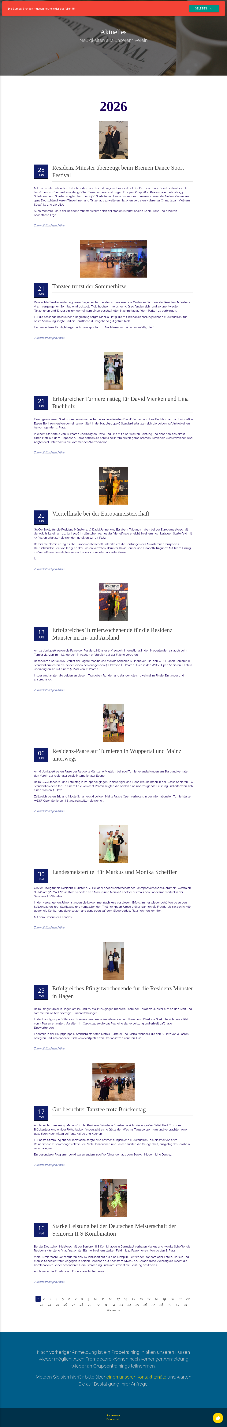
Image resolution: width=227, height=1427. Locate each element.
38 (161, 1304)
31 (105, 1304)
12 (110, 1299)
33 (121, 1304)
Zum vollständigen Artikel (49, 225)
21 (180, 1299)
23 (41, 1304)
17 (149, 1299)
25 (57, 1304)
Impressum (113, 1415)
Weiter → (113, 1310)
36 (145, 1304)
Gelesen (204, 8)
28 (81, 1304)
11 (103, 1299)
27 (73, 1304)
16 (141, 1299)
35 (137, 1304)
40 (177, 1304)
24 (49, 1304)
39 (169, 1304)
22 (188, 1299)
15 (133, 1299)
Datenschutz (113, 1419)
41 (185, 1304)
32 (113, 1304)
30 (97, 1304)
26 (65, 1304)
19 (164, 1299)
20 (172, 1299)
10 (95, 1299)
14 (125, 1299)
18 (156, 1299)
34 (129, 1304)
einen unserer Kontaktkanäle (136, 1377)
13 (118, 1299)
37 (153, 1304)
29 (89, 1304)
